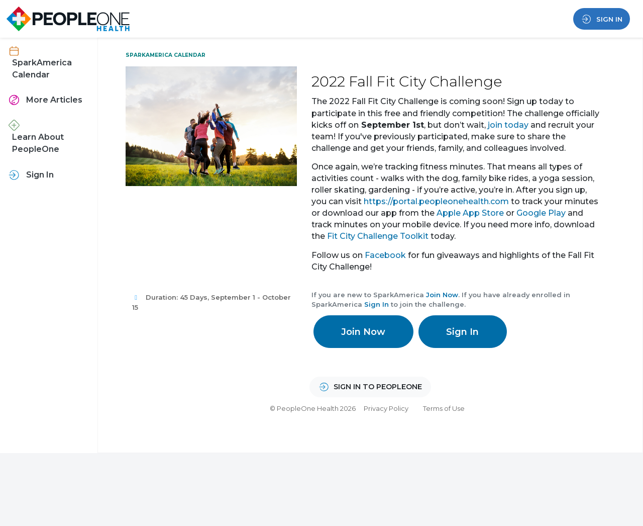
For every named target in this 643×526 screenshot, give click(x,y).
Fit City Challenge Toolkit (377, 236)
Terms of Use (444, 408)
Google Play (541, 213)
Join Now (442, 295)
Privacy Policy (386, 408)
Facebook (385, 255)
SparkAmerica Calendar (165, 55)
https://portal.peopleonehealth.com (436, 201)
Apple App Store (470, 213)
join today (508, 125)
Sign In (376, 304)
